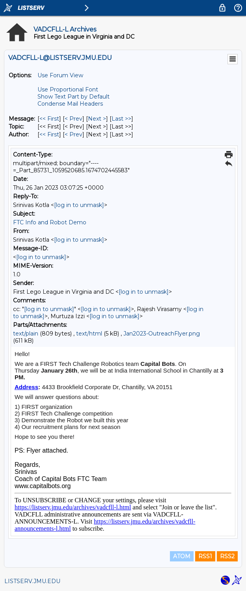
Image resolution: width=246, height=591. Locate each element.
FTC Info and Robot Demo (49, 222)
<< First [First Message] (49, 118)
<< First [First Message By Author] (49, 134)
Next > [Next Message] (97, 118)
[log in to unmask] (79, 205)
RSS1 (205, 556)
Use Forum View (60, 75)
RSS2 (227, 556)
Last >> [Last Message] (121, 118)
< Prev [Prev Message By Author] (73, 134)
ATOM (181, 556)
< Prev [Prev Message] (73, 118)
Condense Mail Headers (70, 103)
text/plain (25, 333)
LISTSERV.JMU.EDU (32, 581)
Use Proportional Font (67, 89)
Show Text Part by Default (73, 96)
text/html (89, 333)
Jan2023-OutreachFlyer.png (161, 333)
